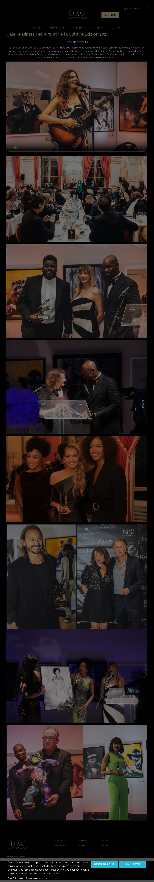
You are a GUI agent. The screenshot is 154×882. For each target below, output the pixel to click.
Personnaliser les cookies (37, 878)
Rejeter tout (104, 864)
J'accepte (133, 864)
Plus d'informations (16, 878)
